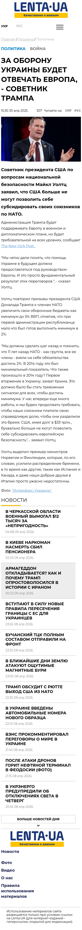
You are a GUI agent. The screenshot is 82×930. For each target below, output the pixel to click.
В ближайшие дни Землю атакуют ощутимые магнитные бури (36, 666)
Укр (4, 26)
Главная (8, 39)
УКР (68, 111)
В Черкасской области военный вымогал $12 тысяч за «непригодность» (33, 518)
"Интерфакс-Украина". (32, 491)
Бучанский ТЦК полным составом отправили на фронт (35, 639)
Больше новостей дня (38, 819)
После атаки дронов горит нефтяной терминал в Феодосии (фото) (38, 765)
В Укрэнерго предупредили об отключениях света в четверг (31, 793)
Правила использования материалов (17, 891)
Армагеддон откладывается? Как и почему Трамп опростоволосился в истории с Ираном (33, 578)
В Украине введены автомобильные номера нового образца (35, 713)
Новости (10, 851)
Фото (6, 862)
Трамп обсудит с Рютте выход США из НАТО (34, 689)
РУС (77, 111)
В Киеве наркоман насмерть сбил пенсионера (27, 547)
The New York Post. (18, 246)
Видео (8, 870)
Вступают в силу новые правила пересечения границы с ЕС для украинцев (34, 611)
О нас (7, 878)
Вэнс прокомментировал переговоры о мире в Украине (36, 739)
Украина (26, 39)
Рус (19, 26)
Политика (45, 39)
